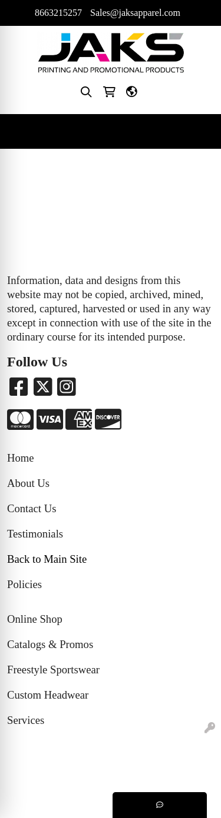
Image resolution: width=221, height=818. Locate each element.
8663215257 (58, 13)
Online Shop (34, 619)
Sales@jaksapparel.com (135, 13)
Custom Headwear (47, 695)
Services (25, 720)
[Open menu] (197, 131)
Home (20, 458)
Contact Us (31, 508)
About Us (28, 483)
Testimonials (35, 533)
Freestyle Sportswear (53, 669)
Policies (24, 584)
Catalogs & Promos (50, 644)
